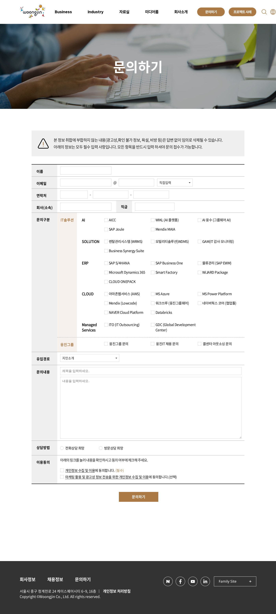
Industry (96, 11)
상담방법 (43, 447)
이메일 (41, 183)
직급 (124, 206)
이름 (39, 171)
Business (63, 11)
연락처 (41, 195)
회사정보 (27, 579)
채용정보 (55, 579)
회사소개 (181, 11)
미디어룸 (152, 11)
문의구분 (43, 219)
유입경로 (43, 359)
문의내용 (43, 372)
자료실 (124, 11)
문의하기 (83, 579)
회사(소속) (44, 207)
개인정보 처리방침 (117, 591)
